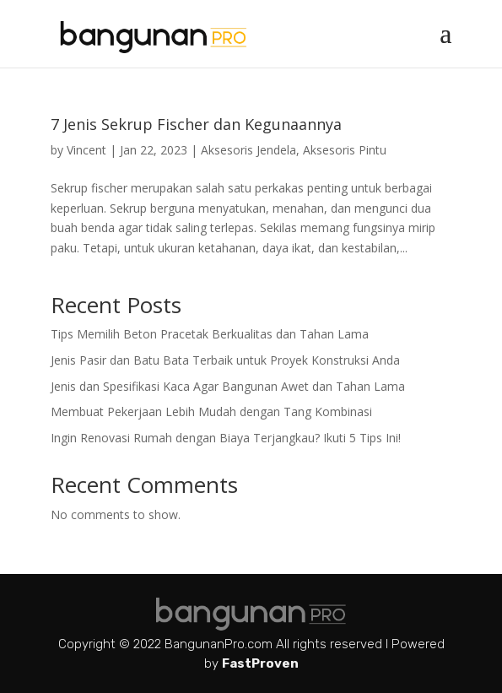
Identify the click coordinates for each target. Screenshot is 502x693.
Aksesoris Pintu (344, 150)
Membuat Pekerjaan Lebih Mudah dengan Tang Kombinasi (211, 411)
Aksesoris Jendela (248, 150)
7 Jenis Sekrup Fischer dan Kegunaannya (196, 124)
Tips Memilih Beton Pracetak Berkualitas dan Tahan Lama (210, 334)
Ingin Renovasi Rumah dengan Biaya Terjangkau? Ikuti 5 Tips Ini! (226, 438)
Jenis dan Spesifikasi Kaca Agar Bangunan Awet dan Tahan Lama (228, 386)
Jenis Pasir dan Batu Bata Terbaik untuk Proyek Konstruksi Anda (225, 360)
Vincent (86, 150)
